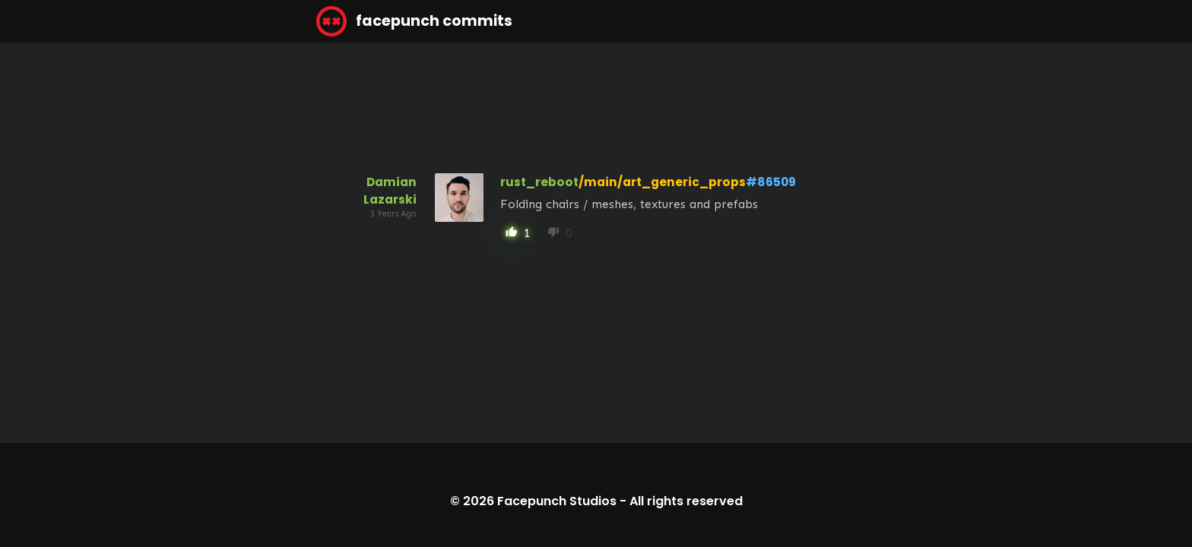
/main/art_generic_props (662, 182)
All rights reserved (686, 501)
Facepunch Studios (557, 501)
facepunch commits (414, 21)
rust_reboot (539, 182)
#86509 (771, 182)
